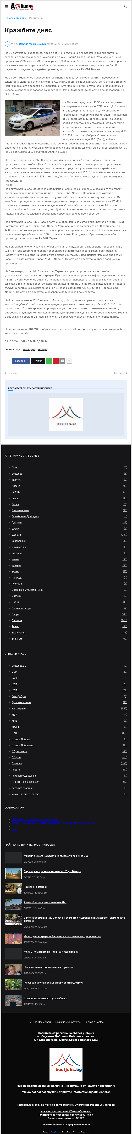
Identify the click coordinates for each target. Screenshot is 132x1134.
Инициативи (69, 547)
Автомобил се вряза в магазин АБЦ (45, 902)
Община (69, 757)
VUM (69, 671)
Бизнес (69, 498)
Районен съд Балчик (69, 775)
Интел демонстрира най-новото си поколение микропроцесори (62, 936)
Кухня (69, 571)
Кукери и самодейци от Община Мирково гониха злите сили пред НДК (53, 822)
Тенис (69, 626)
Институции (36, 18)
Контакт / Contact (94, 1021)
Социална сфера (69, 608)
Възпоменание (69, 510)
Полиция (42, 349)
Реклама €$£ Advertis (68, 1021)
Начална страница (15, 18)
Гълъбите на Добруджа (69, 516)
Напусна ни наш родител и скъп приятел (48, 967)
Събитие (69, 620)
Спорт (69, 614)
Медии (69, 727)
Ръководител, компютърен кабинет (45, 998)
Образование (69, 751)
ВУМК (69, 690)
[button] (6, 6)
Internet (69, 479)
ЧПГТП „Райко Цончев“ (69, 782)
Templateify (55, 1132)
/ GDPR (65, 1118)
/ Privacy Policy (66, 1114)
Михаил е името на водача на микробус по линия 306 (56, 855)
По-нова (12, 373)
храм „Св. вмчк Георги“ (69, 794)
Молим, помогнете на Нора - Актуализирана (51, 951)
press (15, 829)
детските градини (69, 788)
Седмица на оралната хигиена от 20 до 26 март (52, 871)
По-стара (119, 373)
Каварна (69, 553)
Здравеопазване (69, 702)
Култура (69, 565)
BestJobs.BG (69, 665)
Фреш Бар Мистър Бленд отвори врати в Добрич (53, 982)
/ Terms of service (66, 1111)
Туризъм (69, 639)
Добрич (69, 534)
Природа (69, 577)
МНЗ (69, 720)
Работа (69, 769)
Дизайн (69, 528)
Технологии (69, 632)
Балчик (69, 492)
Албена (69, 486)
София (69, 602)
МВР (69, 714)
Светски (69, 596)
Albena (69, 467)
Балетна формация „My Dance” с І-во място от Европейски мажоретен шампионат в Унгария (74, 919)
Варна (69, 504)
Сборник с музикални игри (69, 590)
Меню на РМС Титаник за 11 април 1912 (35, 819)
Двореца (69, 522)
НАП (69, 733)
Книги (69, 559)
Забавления (69, 541)
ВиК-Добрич (69, 696)
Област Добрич (69, 739)
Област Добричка (69, 745)
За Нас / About (43, 1021)
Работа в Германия (35, 886)
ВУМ (69, 684)
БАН (69, 678)
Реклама (69, 583)
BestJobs (69, 473)
